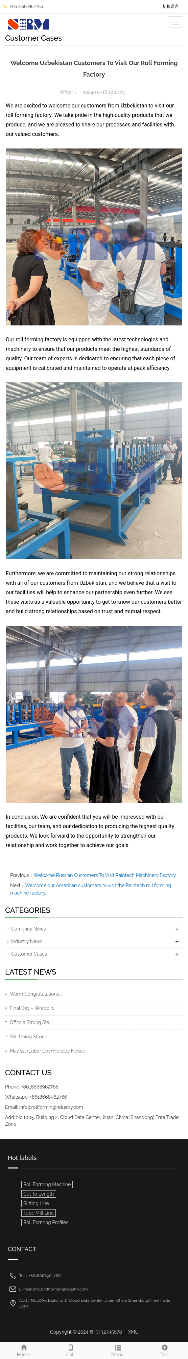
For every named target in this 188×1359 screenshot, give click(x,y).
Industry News (26, 941)
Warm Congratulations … (36, 994)
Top (164, 1349)
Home (23, 1349)
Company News (28, 929)
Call (70, 1349)
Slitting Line (36, 1203)
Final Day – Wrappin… (32, 1008)
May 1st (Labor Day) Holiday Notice (47, 1051)
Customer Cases (29, 954)
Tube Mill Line (38, 1213)
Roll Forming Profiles (45, 1222)
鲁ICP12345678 (106, 1332)
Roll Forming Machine (47, 1184)
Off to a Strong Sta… (30, 1022)
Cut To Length (38, 1194)
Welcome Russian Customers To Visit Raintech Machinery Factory (104, 875)
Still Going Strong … (30, 1036)
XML (133, 1332)
